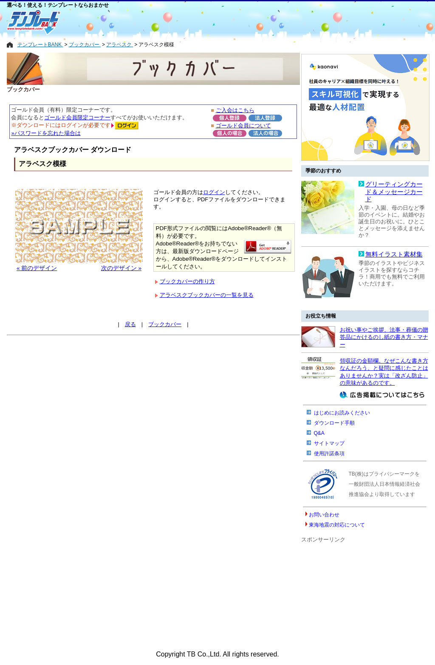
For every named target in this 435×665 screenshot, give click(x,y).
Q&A (319, 433)
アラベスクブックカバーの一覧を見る (207, 295)
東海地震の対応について (337, 525)
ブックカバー (164, 324)
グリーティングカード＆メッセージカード (394, 192)
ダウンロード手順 (334, 423)
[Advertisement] (183, 22)
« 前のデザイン (37, 268)
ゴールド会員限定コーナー (77, 117)
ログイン (214, 192)
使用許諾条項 (329, 453)
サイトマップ (329, 443)
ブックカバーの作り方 (187, 281)
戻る (130, 324)
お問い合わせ (324, 515)
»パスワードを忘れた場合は (45, 133)
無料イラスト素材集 (394, 254)
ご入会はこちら (235, 110)
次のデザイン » (121, 268)
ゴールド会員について (243, 125)
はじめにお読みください (342, 413)
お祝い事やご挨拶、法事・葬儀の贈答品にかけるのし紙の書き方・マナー (384, 337)
